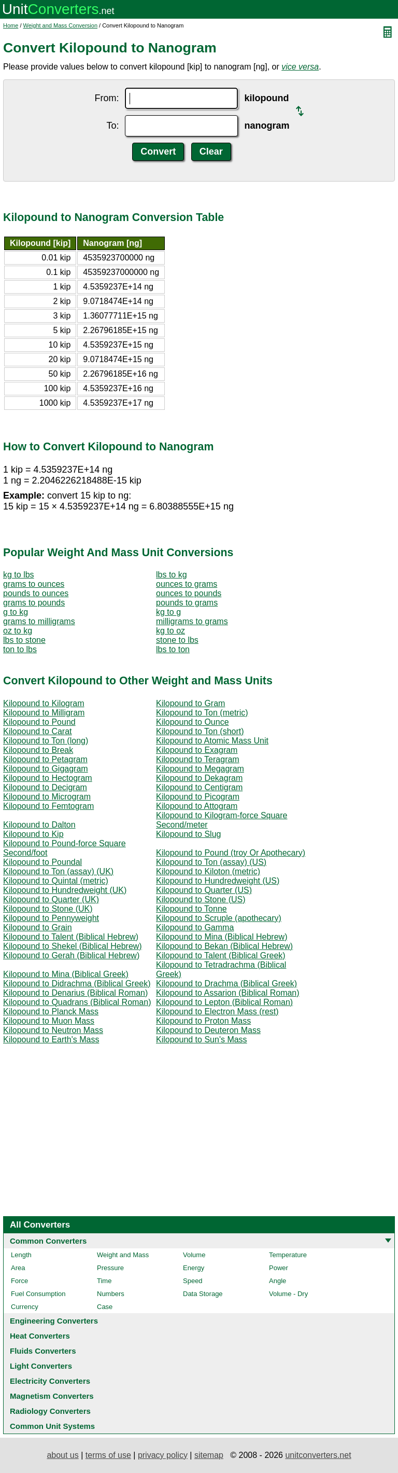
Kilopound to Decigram (45, 787)
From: (106, 98)
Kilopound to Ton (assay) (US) (211, 862)
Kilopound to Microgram (47, 796)
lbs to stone (24, 640)
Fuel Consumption (38, 1294)
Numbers (110, 1294)
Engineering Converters (54, 1320)
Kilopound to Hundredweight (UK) (64, 890)
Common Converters (48, 1240)
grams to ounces (33, 584)
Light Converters (41, 1365)
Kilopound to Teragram (197, 759)
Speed (193, 1281)
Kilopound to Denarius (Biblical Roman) (75, 992)
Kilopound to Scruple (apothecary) (218, 918)
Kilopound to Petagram (45, 759)
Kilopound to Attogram (196, 806)
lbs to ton (173, 649)
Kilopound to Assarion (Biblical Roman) (228, 992)
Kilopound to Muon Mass (48, 1020)
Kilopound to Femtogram (48, 806)
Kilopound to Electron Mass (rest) (217, 1011)
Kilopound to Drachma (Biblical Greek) (226, 983)
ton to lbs (20, 649)
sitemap (208, 1455)
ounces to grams (186, 584)
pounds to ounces (35, 593)
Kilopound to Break (38, 750)
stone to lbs (177, 640)
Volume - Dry (288, 1294)
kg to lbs (18, 574)
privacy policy (163, 1455)
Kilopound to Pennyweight (51, 918)
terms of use (108, 1455)
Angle (277, 1281)
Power (278, 1268)
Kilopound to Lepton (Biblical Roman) (224, 1002)
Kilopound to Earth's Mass (51, 1039)
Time (104, 1281)
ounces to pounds (188, 593)
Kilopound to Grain (37, 927)
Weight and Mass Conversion (60, 25)
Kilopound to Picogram (197, 796)
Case (104, 1307)
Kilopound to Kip (33, 834)
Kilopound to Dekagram (199, 778)
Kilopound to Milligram (43, 712)
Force (19, 1281)
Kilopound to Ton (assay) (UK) (58, 871)
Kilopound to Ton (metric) (202, 712)
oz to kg (17, 630)
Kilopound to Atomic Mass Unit (212, 740)
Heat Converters (40, 1335)
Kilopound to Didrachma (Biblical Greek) (77, 983)
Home (10, 25)
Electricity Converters (50, 1380)
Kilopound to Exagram (196, 750)
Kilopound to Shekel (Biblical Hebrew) (72, 946)
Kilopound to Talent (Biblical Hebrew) (70, 936)
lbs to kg (171, 574)
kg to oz (170, 630)
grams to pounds (34, 602)
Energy (193, 1268)
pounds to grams (187, 602)
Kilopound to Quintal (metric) (55, 880)
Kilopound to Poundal (42, 862)
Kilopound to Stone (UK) (48, 908)
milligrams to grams (192, 621)
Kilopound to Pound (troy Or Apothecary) (230, 852)
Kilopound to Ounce (192, 722)
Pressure (110, 1268)
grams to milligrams (39, 621)
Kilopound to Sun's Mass (201, 1039)
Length (21, 1255)
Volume (194, 1255)
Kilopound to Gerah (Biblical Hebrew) (71, 955)
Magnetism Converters (52, 1396)
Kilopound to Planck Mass (50, 1011)
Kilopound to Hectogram (47, 778)
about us (62, 1455)
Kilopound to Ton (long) (45, 740)
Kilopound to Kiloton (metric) (208, 871)
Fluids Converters (43, 1350)
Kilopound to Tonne (191, 908)
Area (18, 1268)
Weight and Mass (123, 1255)
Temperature (288, 1255)
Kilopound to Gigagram (45, 768)
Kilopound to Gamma (195, 927)
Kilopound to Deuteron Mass (208, 1030)
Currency (24, 1307)
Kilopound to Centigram (199, 787)
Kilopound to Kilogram (43, 703)
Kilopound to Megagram (200, 768)
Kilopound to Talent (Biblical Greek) (221, 955)
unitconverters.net (318, 1455)
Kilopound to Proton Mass (203, 1020)
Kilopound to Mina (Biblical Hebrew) (221, 936)
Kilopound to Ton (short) (200, 731)
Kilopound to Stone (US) (201, 899)
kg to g (168, 612)
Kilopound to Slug (188, 834)
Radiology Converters (50, 1411)
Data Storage (203, 1294)
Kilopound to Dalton (39, 824)
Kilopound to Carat (37, 731)
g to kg (15, 612)
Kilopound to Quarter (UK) (51, 899)
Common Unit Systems (52, 1426)
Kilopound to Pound (39, 722)
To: (112, 125)
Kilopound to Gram (190, 703)
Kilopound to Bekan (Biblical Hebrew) (224, 946)
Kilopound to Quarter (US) (204, 890)
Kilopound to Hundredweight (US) (217, 880)
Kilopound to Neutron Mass (53, 1030)
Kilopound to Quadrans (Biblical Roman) (77, 1002)
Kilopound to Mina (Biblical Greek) (66, 974)
